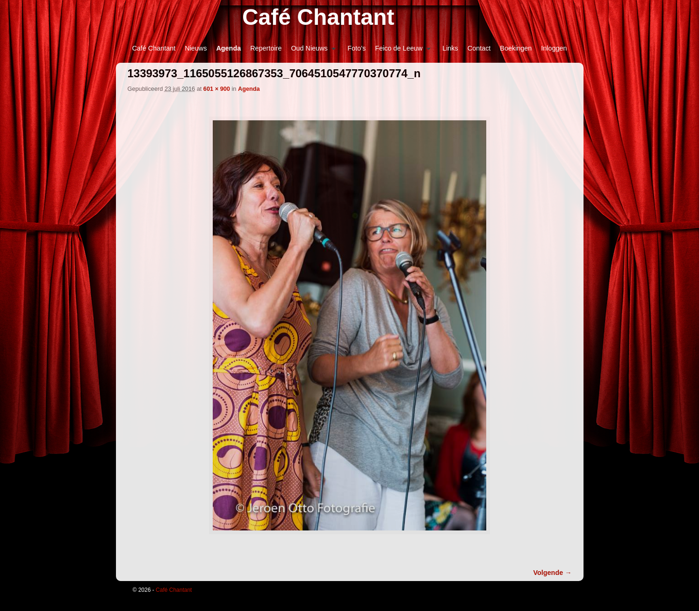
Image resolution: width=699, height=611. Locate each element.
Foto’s (356, 48)
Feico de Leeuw (400, 50)
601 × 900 (216, 88)
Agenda (228, 48)
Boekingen (516, 48)
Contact (479, 48)
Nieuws (196, 48)
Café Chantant (318, 17)
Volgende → (552, 572)
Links (450, 48)
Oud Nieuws (311, 50)
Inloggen (554, 48)
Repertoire (265, 48)
